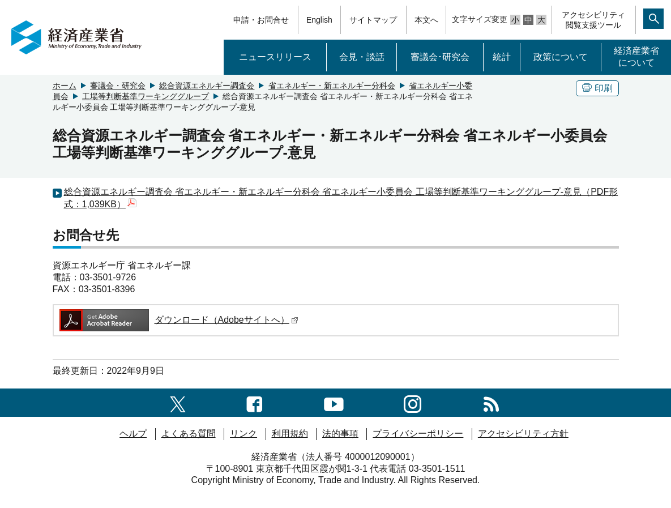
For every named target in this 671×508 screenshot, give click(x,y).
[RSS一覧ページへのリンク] (491, 402)
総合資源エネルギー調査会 (206, 85)
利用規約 (290, 433)
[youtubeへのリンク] (334, 402)
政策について (560, 57)
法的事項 (340, 433)
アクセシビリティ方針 (523, 433)
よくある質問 (188, 433)
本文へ (426, 19)
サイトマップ (373, 19)
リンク (243, 433)
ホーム (64, 85)
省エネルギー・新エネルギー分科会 (331, 85)
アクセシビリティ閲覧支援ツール (593, 19)
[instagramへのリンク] (412, 402)
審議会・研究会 (118, 85)
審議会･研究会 (440, 57)
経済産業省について (636, 56)
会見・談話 (361, 57)
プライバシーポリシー (418, 433)
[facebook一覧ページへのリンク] (254, 402)
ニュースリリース (275, 57)
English (319, 19)
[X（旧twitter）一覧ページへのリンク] (178, 402)
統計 (502, 57)
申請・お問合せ (261, 19)
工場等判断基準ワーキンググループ (145, 96)
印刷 (597, 88)
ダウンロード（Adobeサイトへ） (178, 320)
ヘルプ (133, 433)
